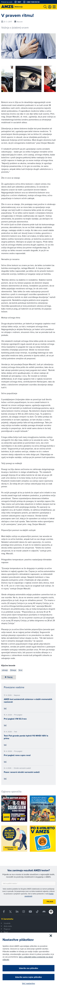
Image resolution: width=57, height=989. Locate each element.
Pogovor (7, 929)
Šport (6, 932)
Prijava (50, 901)
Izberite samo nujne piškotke (28, 977)
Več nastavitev (28, 983)
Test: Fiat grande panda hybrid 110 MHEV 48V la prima (26, 737)
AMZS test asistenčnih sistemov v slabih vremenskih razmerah (28, 700)
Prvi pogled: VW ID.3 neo (15, 718)
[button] (7, 79)
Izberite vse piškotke (28, 968)
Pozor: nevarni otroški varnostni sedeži (22, 772)
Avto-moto (8, 926)
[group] (29, 79)
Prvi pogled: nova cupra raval (17, 755)
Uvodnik (7, 923)
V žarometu (7, 919)
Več (5, 708)
